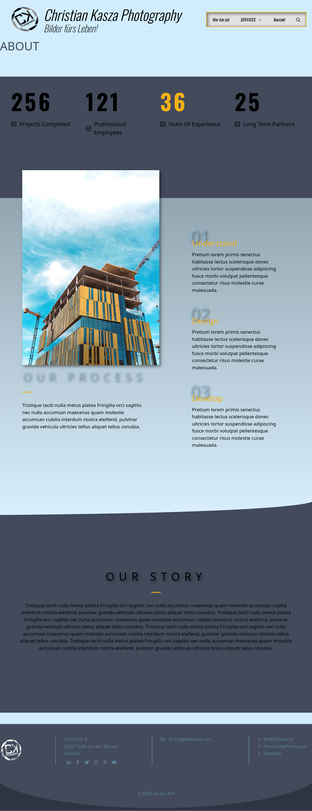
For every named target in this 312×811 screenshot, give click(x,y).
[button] (298, 19)
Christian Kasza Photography (112, 14)
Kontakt (279, 19)
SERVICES (254, 19)
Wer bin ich (220, 19)
